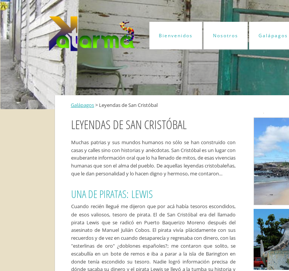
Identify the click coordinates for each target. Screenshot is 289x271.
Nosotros (225, 35)
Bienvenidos (176, 35)
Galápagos (82, 105)
